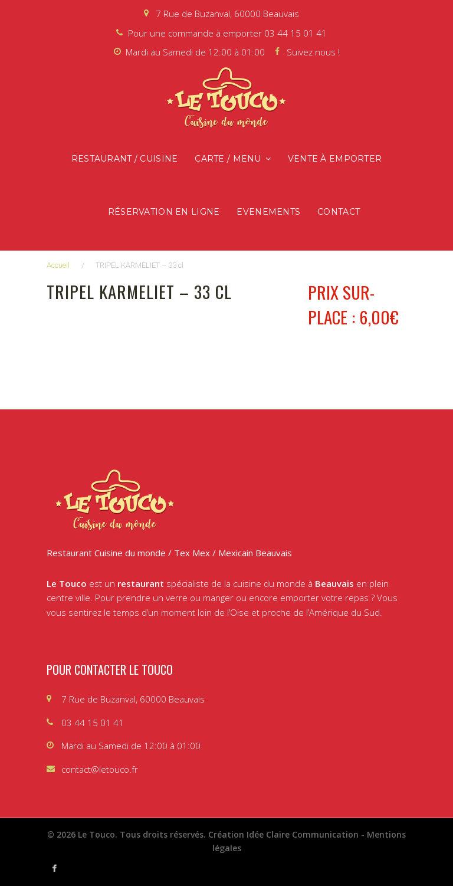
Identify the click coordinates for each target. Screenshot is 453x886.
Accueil (58, 265)
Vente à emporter (335, 158)
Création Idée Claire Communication (283, 834)
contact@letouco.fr (99, 769)
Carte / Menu (228, 158)
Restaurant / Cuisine (124, 158)
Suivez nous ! (313, 52)
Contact (338, 211)
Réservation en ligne (164, 211)
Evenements (268, 211)
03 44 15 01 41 (295, 33)
